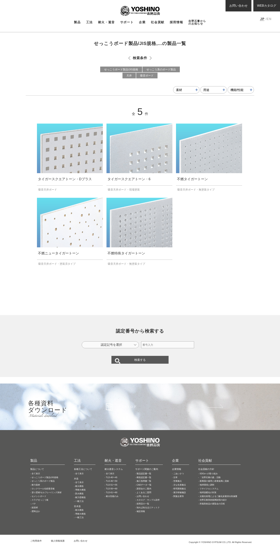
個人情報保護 (58, 545)
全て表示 (36, 478)
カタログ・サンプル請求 (148, 504)
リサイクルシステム (209, 493)
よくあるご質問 (144, 496)
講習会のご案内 (144, 493)
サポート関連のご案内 (146, 473)
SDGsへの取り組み (209, 478)
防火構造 (79, 498)
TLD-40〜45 (111, 481)
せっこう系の (43, 485)
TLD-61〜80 (111, 496)
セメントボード (39, 500)
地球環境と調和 (207, 489)
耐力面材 (36, 489)
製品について (37, 473)
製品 (39, 30)
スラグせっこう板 (40, 504)
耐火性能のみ (112, 500)
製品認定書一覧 (144, 478)
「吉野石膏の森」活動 (210, 481)
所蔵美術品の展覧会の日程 (212, 508)
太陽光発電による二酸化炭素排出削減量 (218, 500)
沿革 (175, 481)
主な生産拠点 (179, 489)
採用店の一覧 (143, 508)
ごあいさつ (178, 478)
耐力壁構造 (80, 501)
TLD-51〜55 (111, 489)
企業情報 (176, 473)
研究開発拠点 (179, 493)
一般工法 (79, 505)
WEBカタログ (266, 5)
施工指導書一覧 (144, 485)
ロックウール (43, 493)
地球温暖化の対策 (208, 496)
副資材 (35, 512)
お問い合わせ (238, 5)
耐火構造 (79, 490)
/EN (268, 19)
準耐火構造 (80, 494)
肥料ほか (36, 515)
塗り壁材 (47, 496)
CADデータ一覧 (144, 489)
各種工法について (83, 473)
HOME (31, 30)
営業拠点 (177, 485)
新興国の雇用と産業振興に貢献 (214, 485)
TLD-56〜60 (111, 493)
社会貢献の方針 (206, 473)
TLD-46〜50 (111, 485)
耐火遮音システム (114, 473)
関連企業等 (178, 500)
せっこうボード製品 (45, 481)
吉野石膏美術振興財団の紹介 (213, 504)
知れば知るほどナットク (148, 512)
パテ (34, 508)
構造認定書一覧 (144, 481)
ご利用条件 (36, 545)
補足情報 (141, 515)
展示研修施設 (179, 496)
